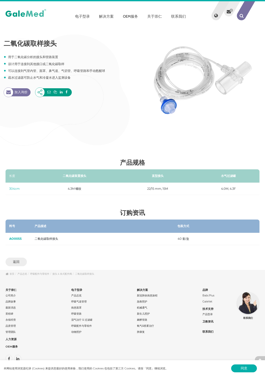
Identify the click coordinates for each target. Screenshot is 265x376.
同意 (244, 368)
